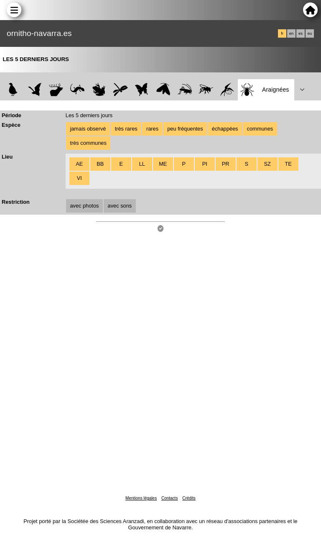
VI (79, 178)
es (300, 33)
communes (260, 129)
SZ (267, 164)
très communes (88, 143)
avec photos (84, 206)
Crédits (189, 498)
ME (163, 164)
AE (79, 164)
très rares (126, 129)
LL (142, 164)
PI (204, 164)
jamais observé (88, 129)
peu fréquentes (185, 129)
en (291, 33)
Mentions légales (141, 498)
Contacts (169, 498)
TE (288, 164)
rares (152, 129)
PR (225, 164)
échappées (225, 129)
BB (100, 164)
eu (310, 33)
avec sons (120, 206)
